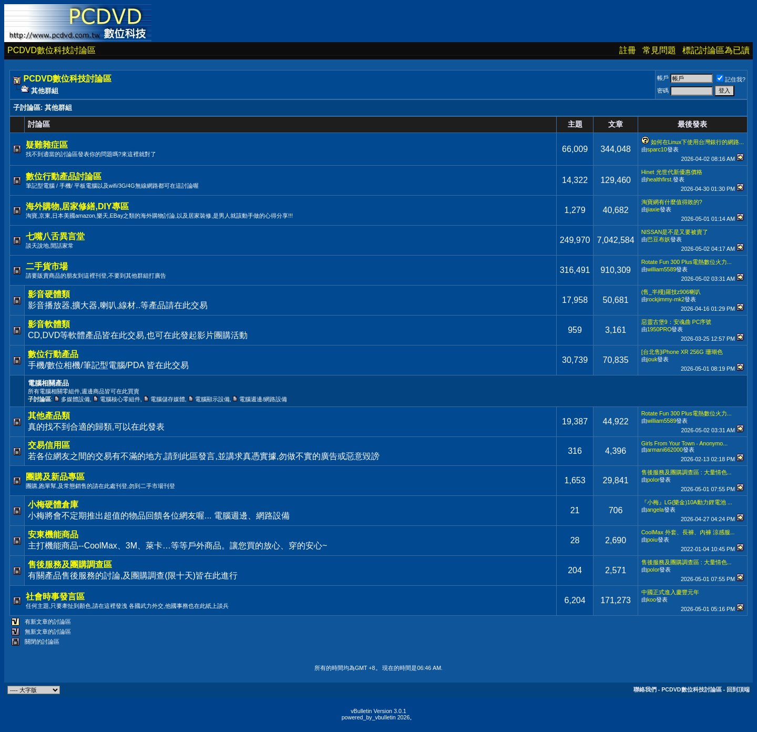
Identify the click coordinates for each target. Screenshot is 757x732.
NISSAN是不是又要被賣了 (675, 232)
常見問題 (659, 50)
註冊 (627, 50)
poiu (652, 539)
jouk (652, 359)
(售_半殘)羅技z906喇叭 (671, 292)
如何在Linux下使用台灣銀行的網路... (697, 142)
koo (651, 599)
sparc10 (657, 149)
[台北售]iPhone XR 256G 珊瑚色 (682, 352)
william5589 (662, 269)
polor (653, 479)
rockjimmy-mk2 (666, 299)
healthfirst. (660, 179)
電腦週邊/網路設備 (263, 399)
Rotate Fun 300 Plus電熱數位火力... (686, 262)
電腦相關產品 (48, 383)
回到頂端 (738, 689)
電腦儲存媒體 (167, 399)
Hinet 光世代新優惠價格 (671, 172)
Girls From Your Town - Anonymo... (684, 443)
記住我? (731, 79)
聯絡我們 (645, 689)
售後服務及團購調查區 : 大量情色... (686, 472)
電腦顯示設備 (212, 399)
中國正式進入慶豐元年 (670, 592)
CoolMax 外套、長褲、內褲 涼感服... (688, 532)
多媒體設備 (75, 399)
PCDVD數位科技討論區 (51, 50)
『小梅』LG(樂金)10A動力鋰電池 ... (686, 502)
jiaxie (653, 209)
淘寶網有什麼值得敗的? (671, 202)
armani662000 (665, 449)
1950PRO (659, 329)
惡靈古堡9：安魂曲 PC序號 (676, 322)
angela (655, 509)
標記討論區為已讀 (716, 50)
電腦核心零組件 (120, 399)
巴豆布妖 (658, 239)
